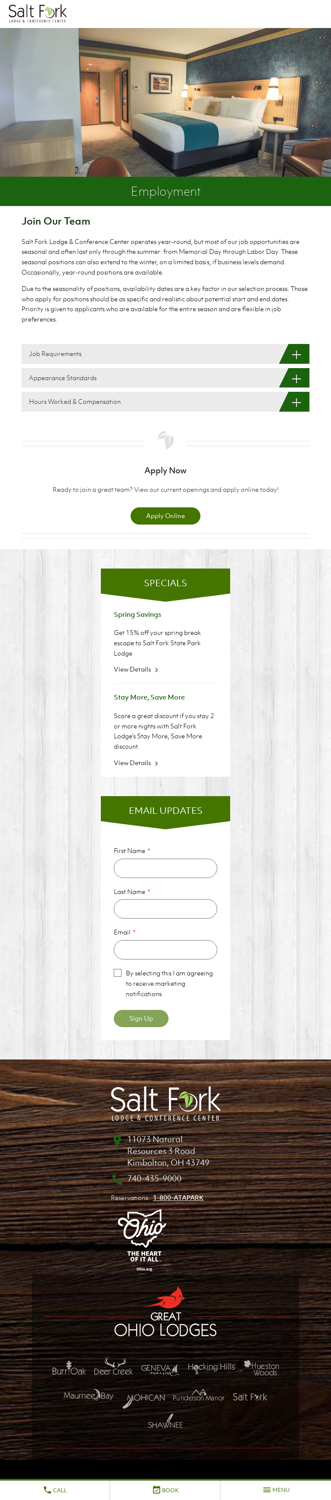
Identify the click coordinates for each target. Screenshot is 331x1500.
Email (122, 932)
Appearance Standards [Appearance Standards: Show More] (63, 377)
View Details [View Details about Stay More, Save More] (137, 762)
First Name (129, 850)
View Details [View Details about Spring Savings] (137, 669)
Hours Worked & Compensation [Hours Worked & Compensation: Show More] (75, 401)
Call (55, 1490)
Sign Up (141, 1018)
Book (165, 1490)
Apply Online (165, 515)
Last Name (129, 891)
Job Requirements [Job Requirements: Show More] (55, 353)
